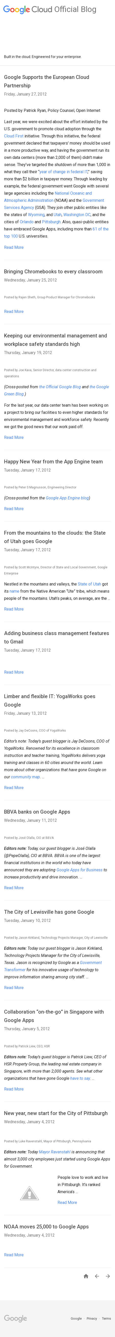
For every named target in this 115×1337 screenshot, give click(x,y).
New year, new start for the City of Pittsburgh (56, 1113)
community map (25, 777)
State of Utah (89, 584)
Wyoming (36, 214)
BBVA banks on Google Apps (37, 812)
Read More (14, 247)
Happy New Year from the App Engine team (53, 462)
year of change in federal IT (63, 171)
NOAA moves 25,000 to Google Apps (46, 1227)
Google (76, 1318)
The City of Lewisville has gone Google (49, 912)
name (14, 591)
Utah (58, 214)
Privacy (92, 1318)
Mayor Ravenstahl (54, 1152)
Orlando (27, 221)
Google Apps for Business (79, 869)
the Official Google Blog (60, 386)
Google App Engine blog (67, 498)
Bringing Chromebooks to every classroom (53, 271)
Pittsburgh (51, 221)
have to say (80, 1078)
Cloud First (13, 136)
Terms (106, 1318)
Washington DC (77, 214)
